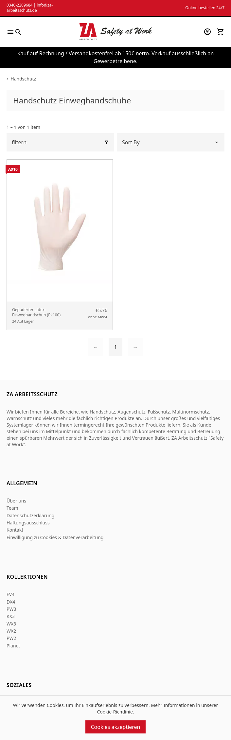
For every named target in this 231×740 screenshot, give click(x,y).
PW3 (11, 609)
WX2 (11, 631)
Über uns (16, 501)
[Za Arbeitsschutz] (115, 31)
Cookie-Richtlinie (115, 712)
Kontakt (15, 530)
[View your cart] (220, 32)
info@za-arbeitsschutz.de (30, 7)
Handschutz (23, 79)
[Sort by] (170, 142)
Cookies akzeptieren (115, 727)
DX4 (11, 602)
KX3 (11, 616)
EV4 (10, 594)
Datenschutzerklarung (30, 515)
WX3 (11, 624)
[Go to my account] (207, 32)
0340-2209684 (19, 5)
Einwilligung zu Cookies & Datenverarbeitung (55, 537)
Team (12, 508)
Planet (13, 646)
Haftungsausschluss (28, 523)
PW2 (11, 638)
